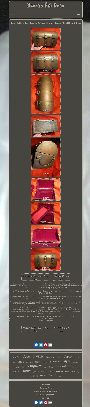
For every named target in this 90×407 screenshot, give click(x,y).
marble (16, 357)
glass (36, 371)
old (45, 367)
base (74, 367)
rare (67, 372)
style (67, 361)
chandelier (76, 362)
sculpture (34, 366)
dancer (52, 375)
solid (17, 367)
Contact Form (46, 388)
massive (59, 371)
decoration (63, 366)
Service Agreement (46, 395)
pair (42, 371)
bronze (38, 356)
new (43, 375)
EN (43, 398)
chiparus (29, 362)
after (78, 372)
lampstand (46, 362)
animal (59, 358)
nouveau (34, 376)
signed (57, 361)
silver (14, 362)
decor (68, 356)
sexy (37, 362)
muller (76, 357)
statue (26, 370)
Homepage (46, 385)
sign (60, 376)
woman (16, 371)
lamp (21, 361)
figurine (50, 357)
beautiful (49, 372)
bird (73, 371)
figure (22, 367)
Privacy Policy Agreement (46, 391)
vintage (51, 367)
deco (26, 356)
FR (48, 398)
